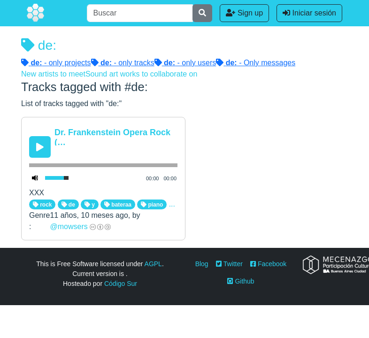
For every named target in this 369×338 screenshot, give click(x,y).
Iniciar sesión (309, 13)
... (172, 204)
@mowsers (68, 226)
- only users (185, 63)
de (68, 204)
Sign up (244, 13)
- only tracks (122, 63)
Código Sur (120, 283)
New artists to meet (53, 74)
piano (152, 204)
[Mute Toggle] (35, 178)
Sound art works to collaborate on (141, 74)
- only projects (56, 63)
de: (38, 45)
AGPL (153, 264)
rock (42, 204)
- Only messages (255, 63)
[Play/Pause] (40, 147)
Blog (201, 264)
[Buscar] (140, 13)
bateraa (117, 204)
